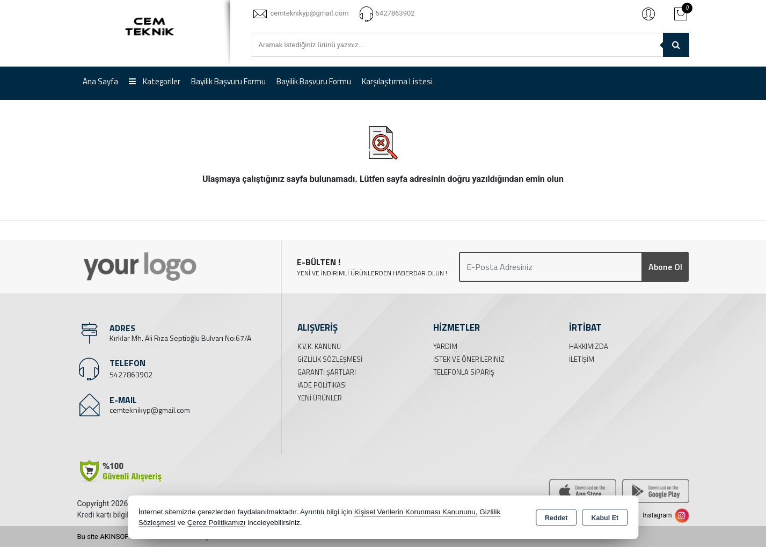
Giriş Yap (648, 13)
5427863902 (131, 374)
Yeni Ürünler (319, 397)
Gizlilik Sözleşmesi (329, 359)
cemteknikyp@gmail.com (150, 409)
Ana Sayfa (100, 81)
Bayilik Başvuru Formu (228, 81)
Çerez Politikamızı (216, 523)
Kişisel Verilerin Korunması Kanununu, (416, 512)
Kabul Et (604, 518)
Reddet (556, 518)
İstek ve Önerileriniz (469, 359)
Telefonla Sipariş (463, 372)
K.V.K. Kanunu (319, 346)
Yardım (445, 346)
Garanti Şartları (326, 372)
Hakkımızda (588, 346)
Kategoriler (154, 81)
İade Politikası (322, 385)
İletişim (581, 359)
